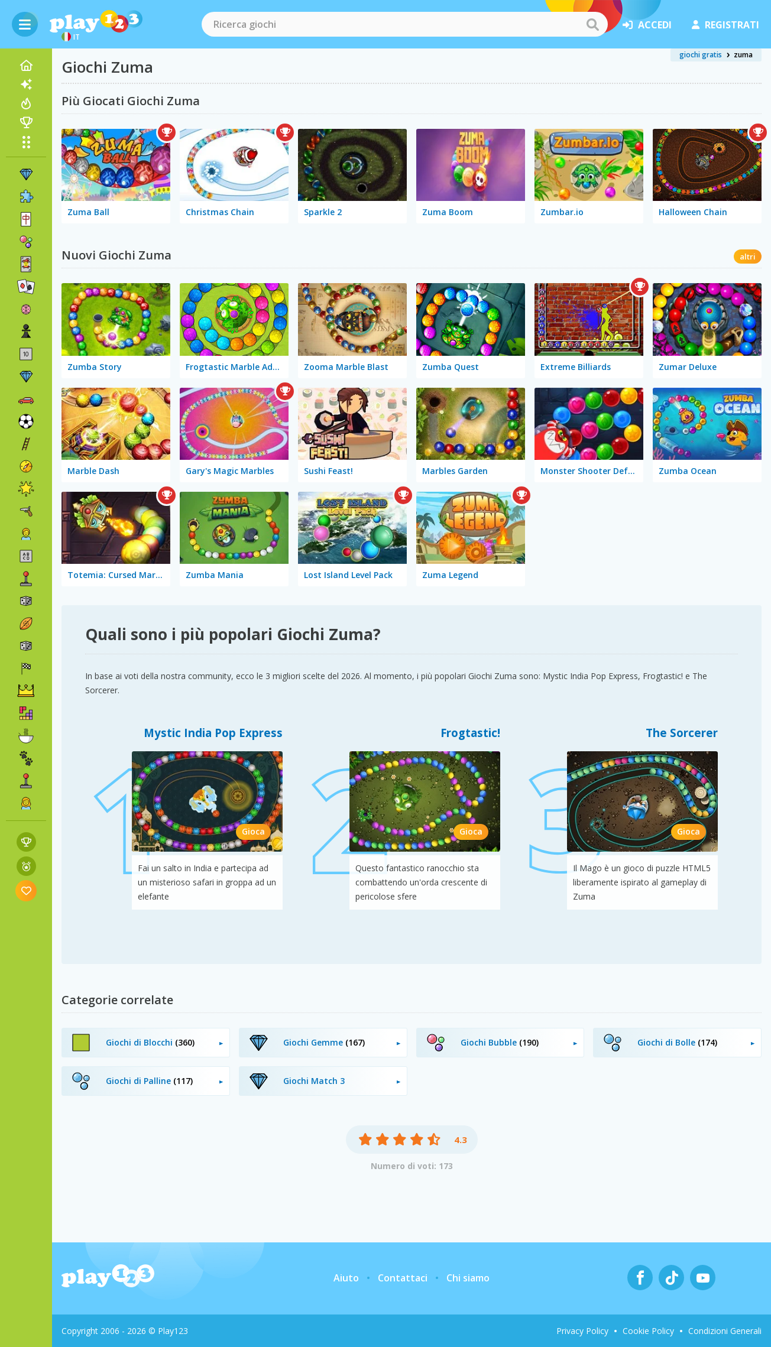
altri (748, 256)
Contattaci (402, 1277)
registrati (725, 24)
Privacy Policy (582, 1330)
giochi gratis (700, 55)
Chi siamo (468, 1277)
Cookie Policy (648, 1330)
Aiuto (346, 1277)
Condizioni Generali (725, 1330)
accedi (647, 24)
